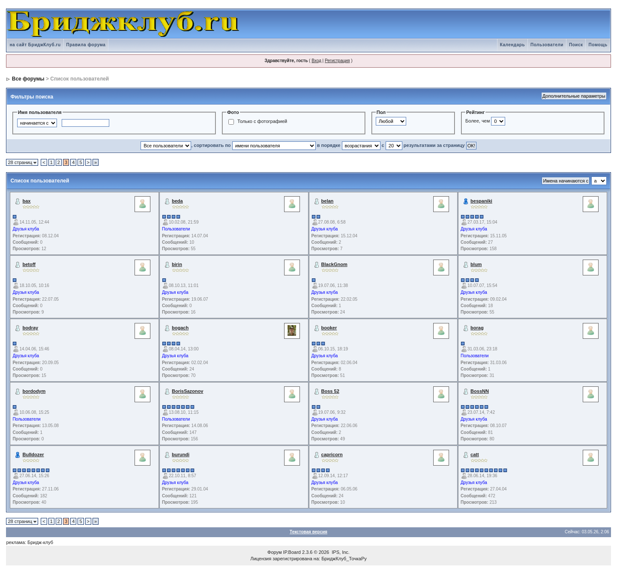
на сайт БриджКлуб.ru (34, 44)
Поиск (576, 44)
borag (477, 327)
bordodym (33, 391)
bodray (30, 327)
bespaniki (481, 200)
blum (476, 264)
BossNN (479, 391)
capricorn (332, 454)
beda (177, 200)
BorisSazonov (187, 391)
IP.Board (292, 552)
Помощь (597, 44)
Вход (316, 60)
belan (327, 200)
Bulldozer (33, 454)
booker (329, 327)
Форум (274, 552)
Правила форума (86, 44)
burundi (180, 454)
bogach (180, 327)
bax (26, 200)
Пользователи (546, 44)
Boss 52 (330, 391)
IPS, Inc (340, 552)
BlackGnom (334, 264)
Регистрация (337, 60)
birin (177, 264)
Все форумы (28, 79)
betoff (29, 264)
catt (474, 454)
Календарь (512, 44)
